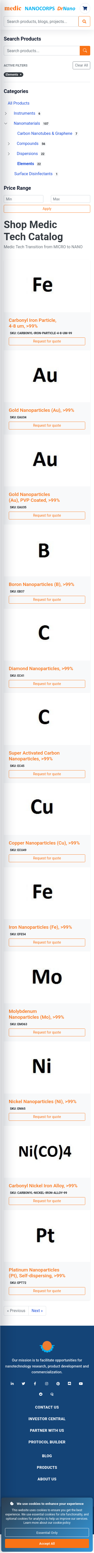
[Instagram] (46, 1383)
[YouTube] (80, 1383)
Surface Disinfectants (36, 173)
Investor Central (46, 1419)
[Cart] (85, 8)
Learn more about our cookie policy (47, 1523)
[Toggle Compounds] (9, 144)
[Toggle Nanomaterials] (6, 124)
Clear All (81, 65)
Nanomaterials (32, 123)
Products (47, 1467)
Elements (29, 163)
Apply (47, 209)
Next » (37, 1310)
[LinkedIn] (12, 1383)
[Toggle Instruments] (6, 113)
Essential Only (47, 1533)
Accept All (47, 1543)
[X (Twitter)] (23, 1383)
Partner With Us (47, 1430)
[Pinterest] (57, 1383)
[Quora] (52, 1394)
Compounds (31, 143)
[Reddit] (40, 1394)
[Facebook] (35, 1383)
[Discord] (69, 1383)
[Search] (84, 21)
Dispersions (31, 153)
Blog (47, 1456)
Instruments (27, 113)
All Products (18, 103)
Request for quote (47, 341)
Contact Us (47, 1407)
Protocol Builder (47, 1442)
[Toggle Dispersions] (9, 154)
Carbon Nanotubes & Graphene (47, 133)
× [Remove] (20, 74)
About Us (47, 1479)
